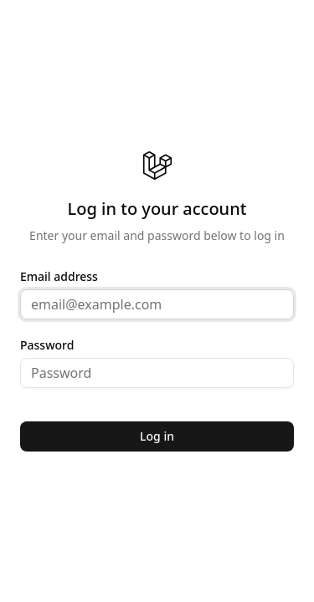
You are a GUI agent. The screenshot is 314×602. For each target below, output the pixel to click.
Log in (157, 436)
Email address (59, 277)
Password (47, 345)
